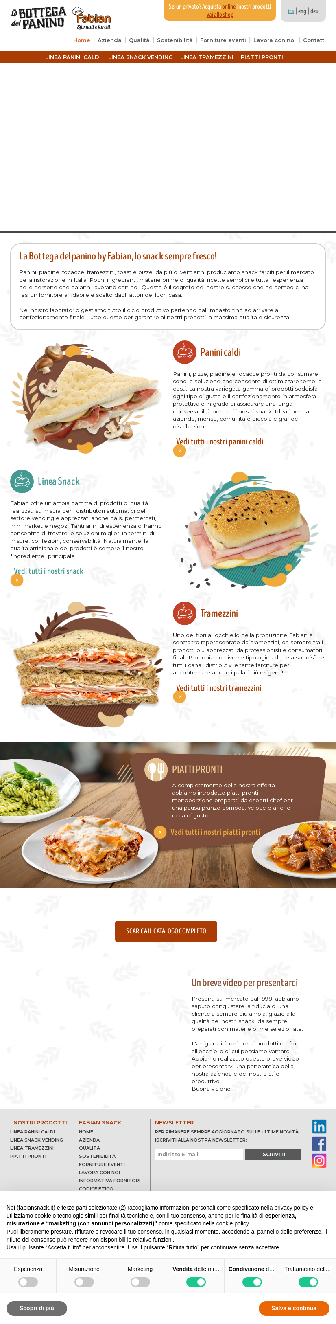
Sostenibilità (175, 40)
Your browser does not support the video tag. (168, 147)
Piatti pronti (262, 57)
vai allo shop (220, 15)
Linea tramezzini (206, 57)
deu (314, 11)
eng (302, 11)
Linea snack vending (140, 57)
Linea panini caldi (73, 57)
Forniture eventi (223, 40)
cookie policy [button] (232, 1223)
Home (81, 40)
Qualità (139, 40)
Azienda (110, 40)
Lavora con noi (274, 40)
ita (291, 11)
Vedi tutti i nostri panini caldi (217, 432)
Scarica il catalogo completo (166, 926)
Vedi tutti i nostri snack (45, 566)
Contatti (314, 40)
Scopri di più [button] (37, 1308)
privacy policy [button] (291, 1207)
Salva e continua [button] (294, 1308)
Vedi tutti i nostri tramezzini (216, 683)
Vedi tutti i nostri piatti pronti (217, 820)
